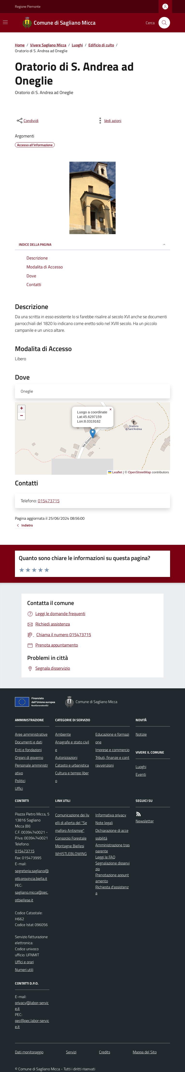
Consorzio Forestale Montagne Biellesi (70, 842)
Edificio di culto (101, 45)
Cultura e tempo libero (72, 777)
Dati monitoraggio (29, 1052)
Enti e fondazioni (28, 750)
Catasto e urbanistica (72, 765)
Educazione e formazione (112, 738)
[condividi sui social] (27, 120)
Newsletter (145, 821)
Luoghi (77, 45)
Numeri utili (24, 969)
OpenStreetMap (139, 472)
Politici (20, 781)
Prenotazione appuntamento (112, 878)
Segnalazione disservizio (112, 866)
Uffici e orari (24, 962)
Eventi (141, 774)
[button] (93, 434)
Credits (104, 1052)
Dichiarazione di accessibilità (111, 834)
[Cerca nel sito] (162, 23)
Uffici (19, 788)
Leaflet (115, 472)
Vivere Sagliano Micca (48, 45)
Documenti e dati (28, 742)
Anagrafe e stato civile (72, 746)
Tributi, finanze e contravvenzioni (112, 761)
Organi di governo (29, 757)
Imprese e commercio (112, 750)
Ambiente (63, 734)
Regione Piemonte (27, 6)
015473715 (48, 500)
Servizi (71, 1052)
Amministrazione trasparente (112, 848)
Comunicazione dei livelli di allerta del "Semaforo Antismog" (72, 822)
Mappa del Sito (145, 1052)
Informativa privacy (110, 815)
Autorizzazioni (66, 757)
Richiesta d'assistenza (112, 890)
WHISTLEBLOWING (71, 853)
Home (20, 45)
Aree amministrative (31, 734)
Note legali (104, 823)
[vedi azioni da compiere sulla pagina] (108, 120)
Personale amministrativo (31, 769)
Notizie (141, 734)
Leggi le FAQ (105, 857)
